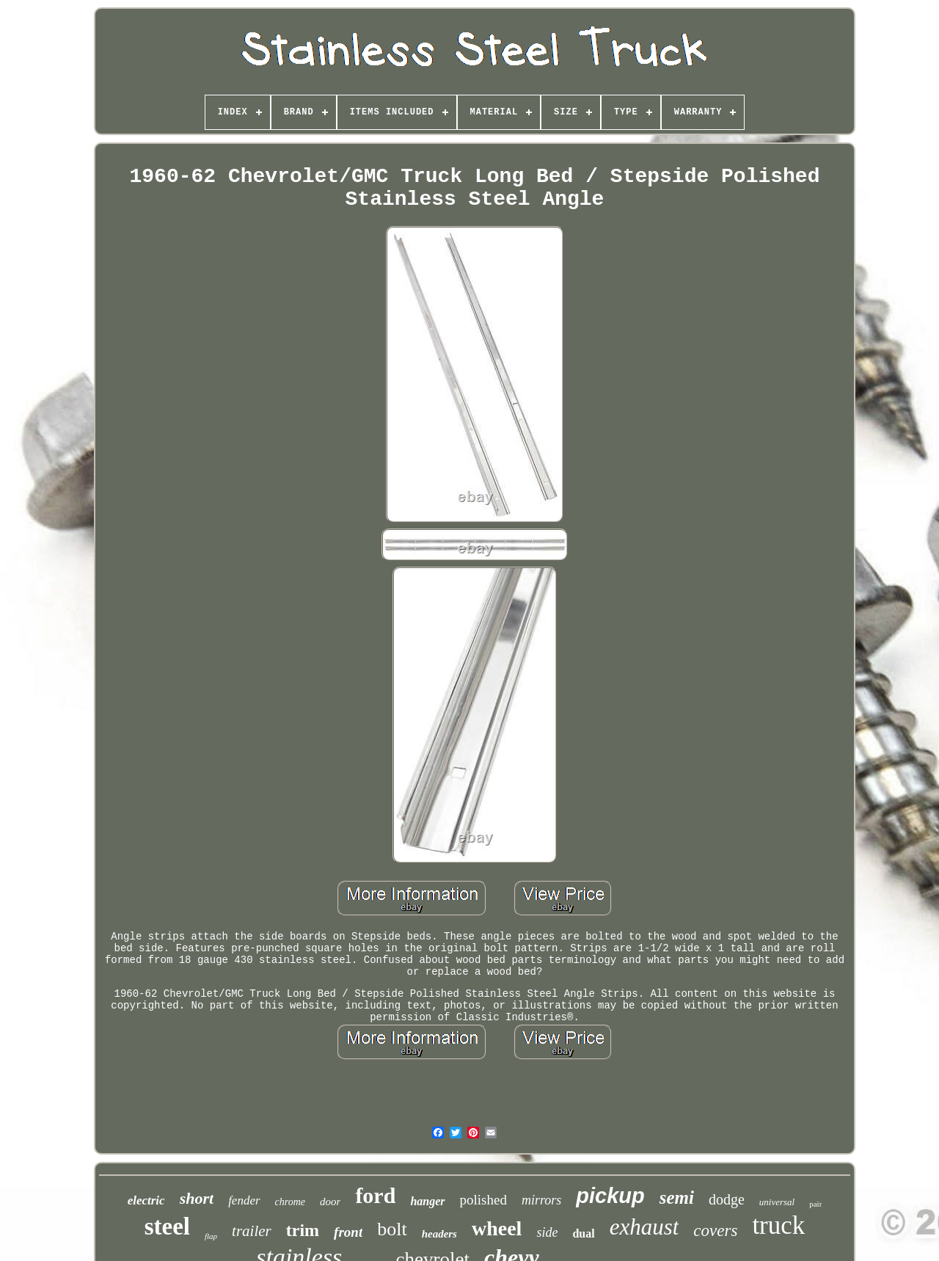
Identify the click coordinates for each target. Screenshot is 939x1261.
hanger (427, 1201)
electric (146, 1200)
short (196, 1198)
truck (778, 1225)
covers (715, 1230)
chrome (290, 1201)
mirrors (541, 1200)
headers (439, 1234)
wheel (497, 1228)
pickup (610, 1195)
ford (375, 1195)
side (547, 1232)
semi (677, 1197)
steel (167, 1226)
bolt (391, 1229)
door (330, 1201)
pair (815, 1203)
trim (302, 1230)
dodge (727, 1199)
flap (211, 1236)
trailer (251, 1231)
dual (583, 1233)
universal (776, 1201)
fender (244, 1200)
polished (483, 1199)
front (348, 1232)
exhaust (644, 1227)
